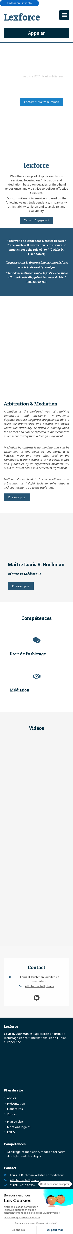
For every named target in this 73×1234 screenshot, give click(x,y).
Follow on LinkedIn (19, 3)
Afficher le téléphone (39, 986)
